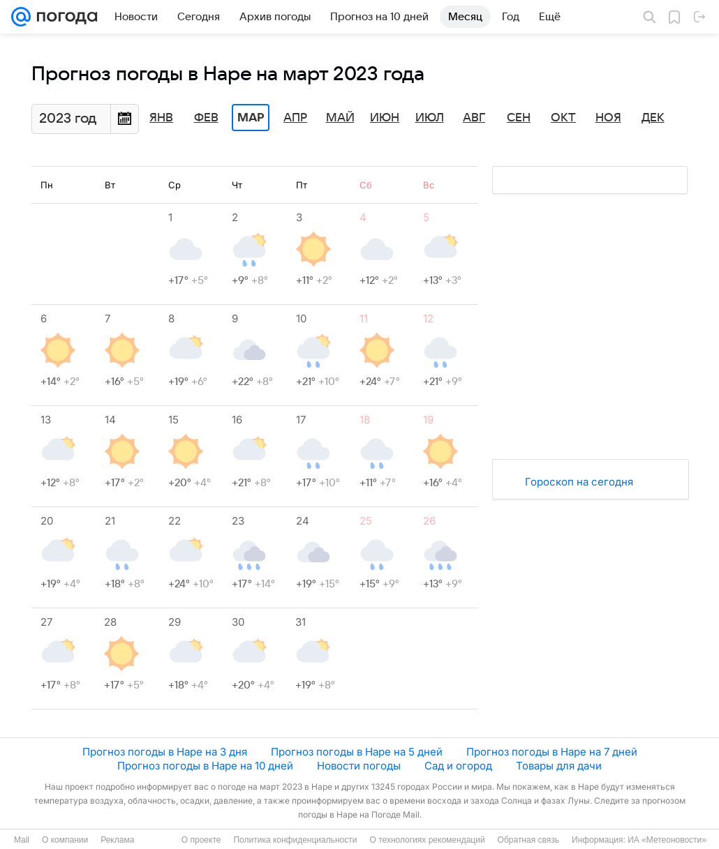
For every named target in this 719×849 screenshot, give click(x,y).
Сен (519, 118)
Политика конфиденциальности (295, 840)
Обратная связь (528, 840)
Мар (250, 118)
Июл (429, 118)
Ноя (608, 118)
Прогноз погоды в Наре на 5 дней (357, 751)
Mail (21, 840)
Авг (474, 118)
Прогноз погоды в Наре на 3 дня (164, 751)
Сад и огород (458, 765)
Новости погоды (359, 765)
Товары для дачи (559, 765)
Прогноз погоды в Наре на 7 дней (551, 751)
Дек (653, 118)
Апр (295, 118)
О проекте (201, 840)
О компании (65, 840)
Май (340, 118)
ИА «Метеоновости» (667, 840)
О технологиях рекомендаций (426, 840)
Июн (384, 118)
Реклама (117, 840)
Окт (563, 118)
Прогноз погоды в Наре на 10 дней (205, 765)
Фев (206, 118)
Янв (161, 118)
